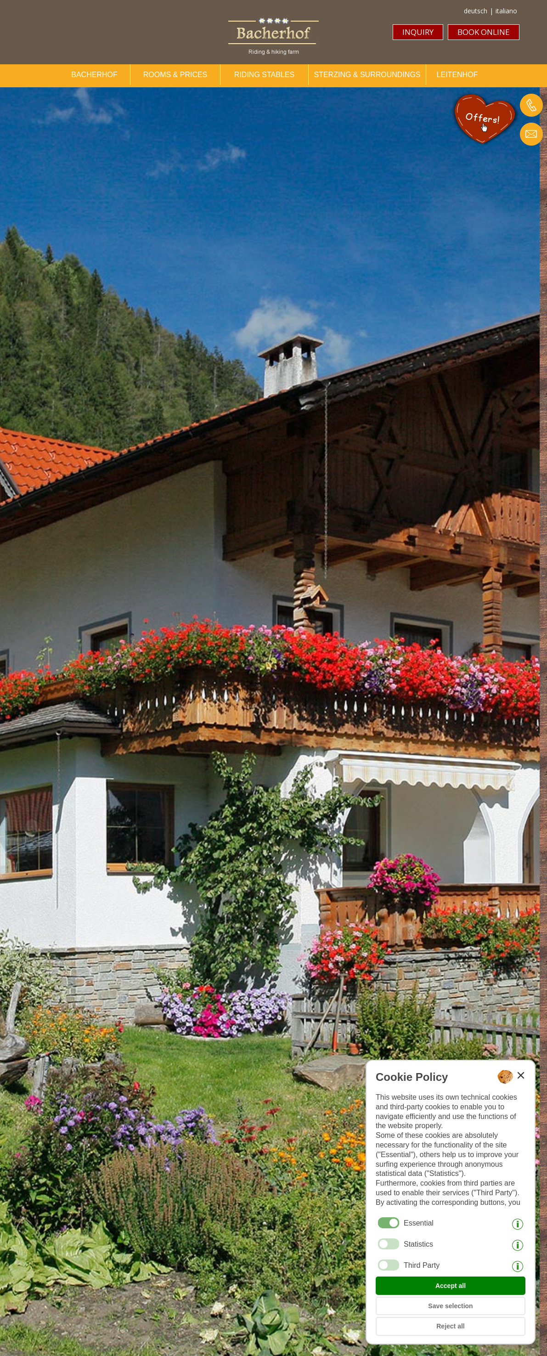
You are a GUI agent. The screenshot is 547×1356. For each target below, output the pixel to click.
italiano (506, 10)
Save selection (450, 1306)
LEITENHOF (457, 75)
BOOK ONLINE (483, 32)
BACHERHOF (94, 75)
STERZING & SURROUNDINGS (367, 75)
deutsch (475, 10)
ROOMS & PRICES (175, 75)
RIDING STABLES (264, 75)
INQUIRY (418, 32)
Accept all (450, 1285)
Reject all (450, 1326)
